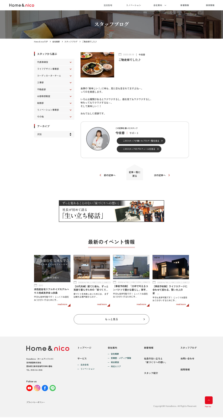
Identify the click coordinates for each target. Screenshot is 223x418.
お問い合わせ (187, 359)
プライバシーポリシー (35, 403)
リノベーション (133, 5)
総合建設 (115, 362)
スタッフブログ (70, 41)
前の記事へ (109, 175)
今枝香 (142, 54)
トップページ (84, 348)
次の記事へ (160, 175)
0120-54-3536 (36, 370)
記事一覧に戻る (135, 174)
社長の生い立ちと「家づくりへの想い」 (155, 360)
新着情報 (184, 5)
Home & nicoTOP (41, 41)
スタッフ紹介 (151, 374)
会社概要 (56, 41)
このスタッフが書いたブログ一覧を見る (141, 140)
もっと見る (111, 319)
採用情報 (210, 5)
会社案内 (157, 5)
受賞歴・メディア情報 (121, 358)
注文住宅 (108, 5)
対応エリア (116, 366)
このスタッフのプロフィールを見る (139, 148)
